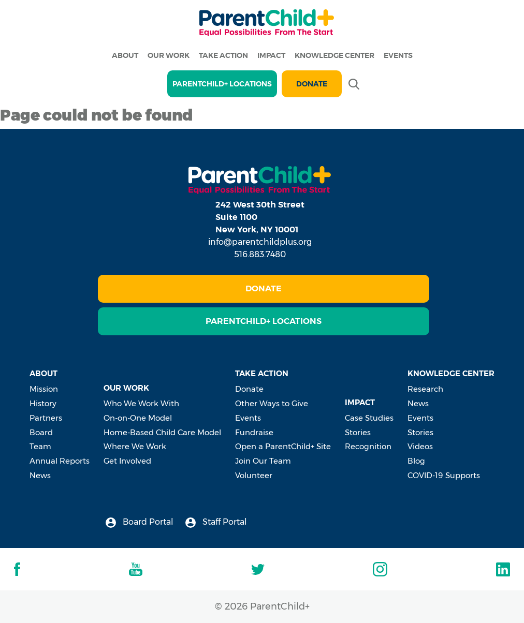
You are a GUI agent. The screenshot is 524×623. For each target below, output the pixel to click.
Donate (311, 83)
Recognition (368, 446)
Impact (271, 55)
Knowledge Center (334, 55)
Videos (420, 446)
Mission (44, 389)
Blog (416, 461)
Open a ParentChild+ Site (283, 446)
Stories (358, 432)
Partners (46, 418)
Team (40, 446)
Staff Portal (216, 522)
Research (425, 389)
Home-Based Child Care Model (162, 432)
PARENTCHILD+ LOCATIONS (222, 83)
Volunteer (253, 475)
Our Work (169, 55)
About (125, 55)
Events (398, 55)
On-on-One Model (138, 418)
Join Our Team (263, 461)
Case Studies (369, 418)
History (43, 403)
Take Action (223, 55)
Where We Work (135, 446)
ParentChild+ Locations (264, 321)
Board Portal (139, 522)
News (40, 475)
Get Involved (127, 461)
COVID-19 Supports (443, 475)
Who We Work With (141, 403)
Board (41, 432)
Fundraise (254, 432)
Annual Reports (60, 461)
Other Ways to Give (271, 403)
